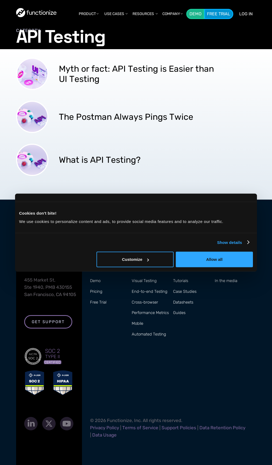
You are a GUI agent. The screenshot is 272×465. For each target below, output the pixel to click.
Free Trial (218, 13)
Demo (195, 13)
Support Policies (179, 427)
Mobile (137, 323)
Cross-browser (145, 302)
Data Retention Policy (222, 427)
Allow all (214, 259)
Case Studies (184, 291)
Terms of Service (140, 427)
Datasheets (183, 302)
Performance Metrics (150, 312)
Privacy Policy (104, 427)
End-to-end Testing (149, 291)
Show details (229, 242)
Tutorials (180, 280)
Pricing (96, 291)
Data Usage (104, 435)
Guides (179, 312)
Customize (135, 259)
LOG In (246, 13)
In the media (226, 280)
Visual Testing (144, 280)
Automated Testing (149, 334)
